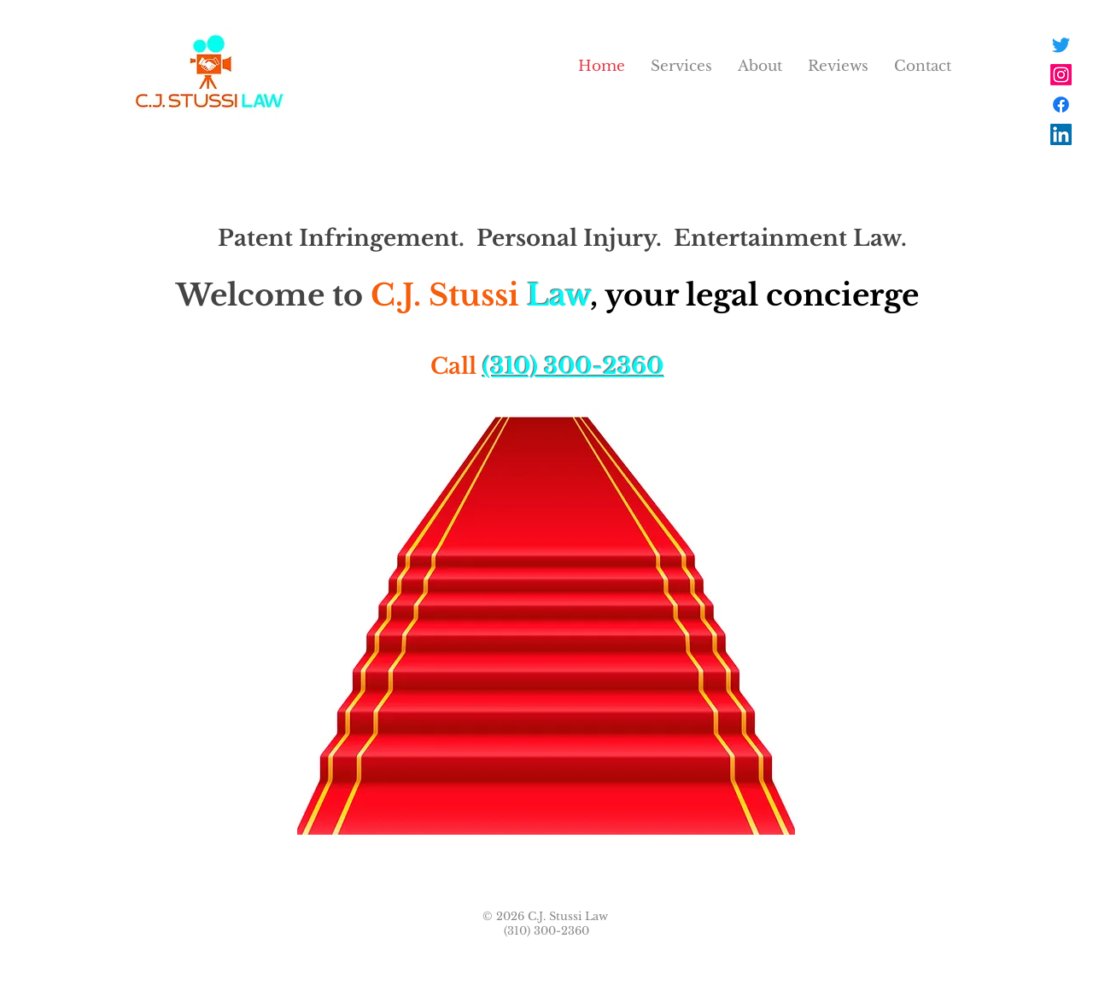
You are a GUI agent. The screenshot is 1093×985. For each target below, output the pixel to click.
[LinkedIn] (1061, 134)
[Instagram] (1061, 74)
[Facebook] (1061, 104)
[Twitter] (1061, 44)
